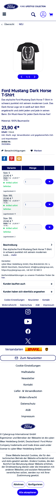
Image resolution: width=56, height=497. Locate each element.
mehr (14, 255)
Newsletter (33, 300)
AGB (38, 305)
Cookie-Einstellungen (14, 300)
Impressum (48, 305)
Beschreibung (10, 244)
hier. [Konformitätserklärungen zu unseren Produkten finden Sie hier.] (3, 277)
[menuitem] (4, 14)
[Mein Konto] (42, 14)
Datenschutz (26, 305)
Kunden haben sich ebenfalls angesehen (24, 291)
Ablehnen (19, 484)
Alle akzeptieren (27, 492)
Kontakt (46, 300)
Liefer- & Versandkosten (28, 391)
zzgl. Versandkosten (21, 135)
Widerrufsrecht (9, 305)
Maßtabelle (28, 372)
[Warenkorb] (51, 15)
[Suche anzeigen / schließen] (33, 15)
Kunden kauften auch (14, 283)
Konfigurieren (35, 484)
